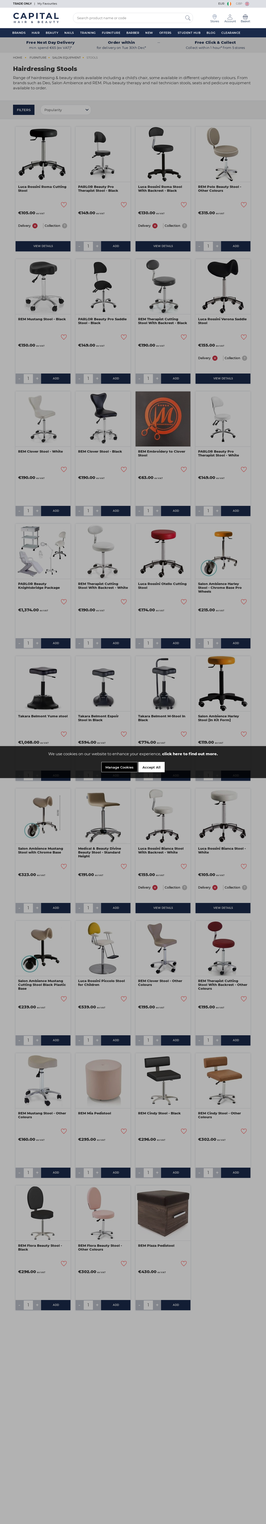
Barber (132, 33)
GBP (242, 3)
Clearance (230, 33)
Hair (36, 33)
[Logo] (36, 18)
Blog (211, 33)
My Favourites (47, 3)
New (149, 33)
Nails (69, 33)
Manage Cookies (119, 768)
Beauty (52, 33)
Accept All (151, 768)
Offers (165, 33)
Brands (19, 33)
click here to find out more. (190, 754)
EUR (225, 3)
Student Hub (189, 33)
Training (88, 33)
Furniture (111, 33)
